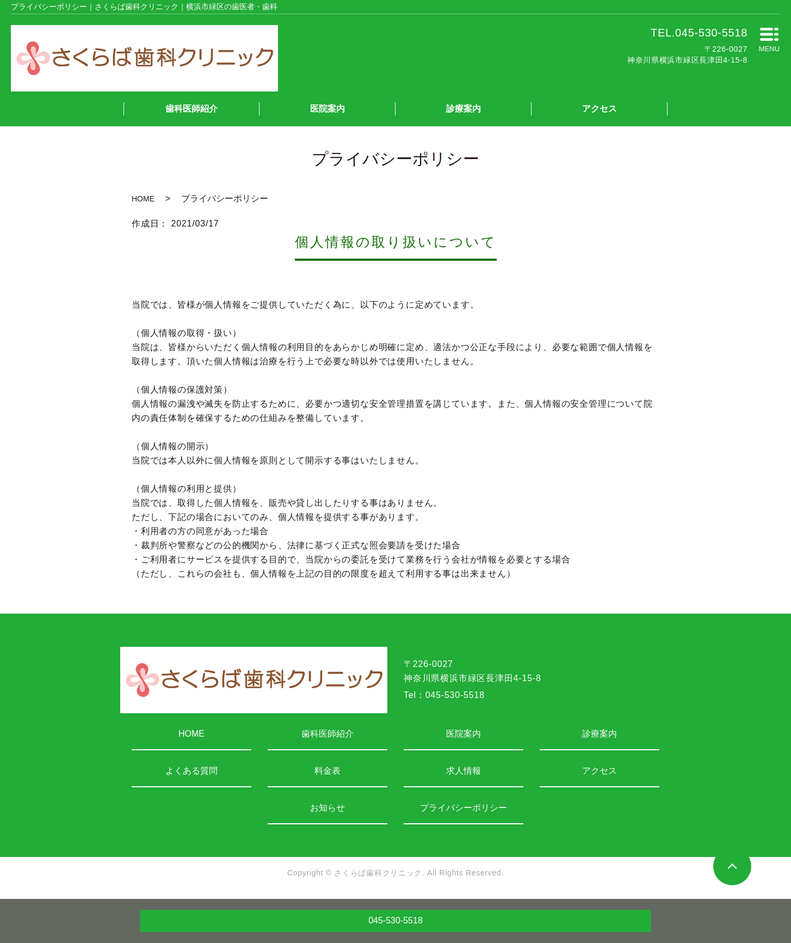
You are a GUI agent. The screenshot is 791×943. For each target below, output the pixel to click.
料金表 (327, 770)
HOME (143, 198)
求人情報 (463, 770)
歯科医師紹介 (191, 108)
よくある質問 (191, 770)
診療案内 (463, 108)
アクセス (599, 108)
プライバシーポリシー (463, 807)
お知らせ (327, 807)
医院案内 (327, 108)
